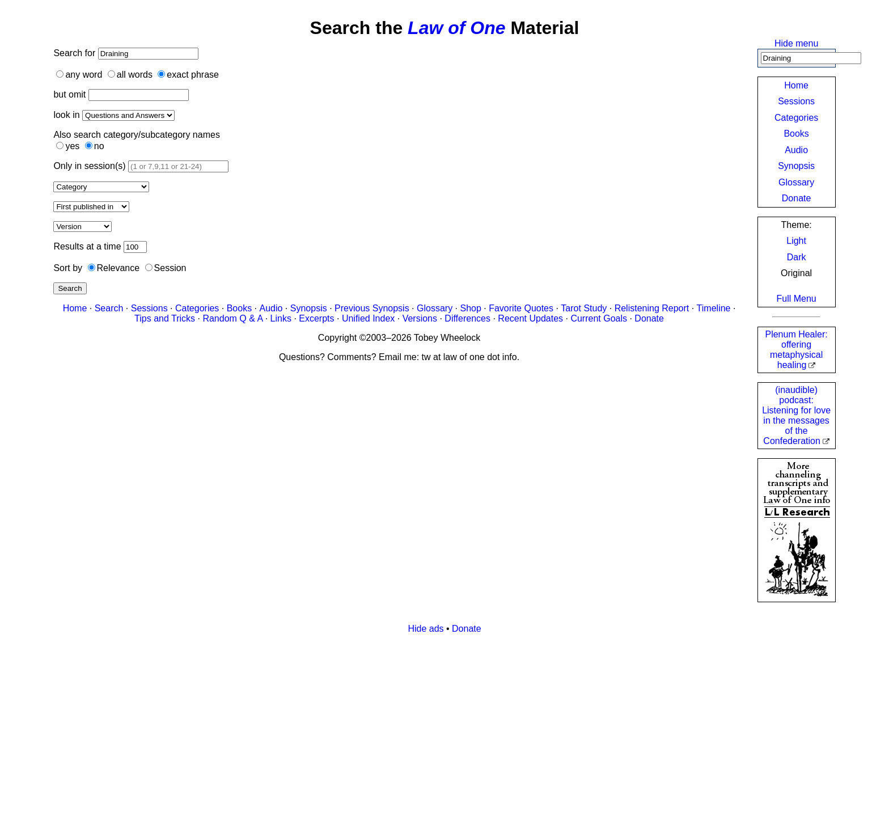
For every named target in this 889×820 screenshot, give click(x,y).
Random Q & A (232, 318)
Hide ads (425, 628)
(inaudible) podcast (796, 415)
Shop (470, 308)
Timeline (714, 308)
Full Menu (796, 298)
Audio (796, 150)
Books (796, 133)
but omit (69, 94)
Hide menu (796, 43)
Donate (796, 198)
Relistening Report (652, 308)
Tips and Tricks (164, 318)
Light (796, 241)
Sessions (796, 101)
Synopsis (796, 166)
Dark (796, 257)
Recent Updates (530, 318)
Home (796, 85)
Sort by (67, 268)
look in (66, 115)
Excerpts (316, 318)
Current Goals (598, 318)
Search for (75, 53)
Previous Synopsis (372, 308)
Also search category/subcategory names (136, 135)
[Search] (811, 58)
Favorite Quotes (521, 308)
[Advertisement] (393, 722)
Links (280, 318)
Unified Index (368, 318)
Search (70, 288)
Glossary (796, 182)
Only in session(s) (89, 166)
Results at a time (87, 246)
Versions (420, 318)
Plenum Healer (796, 349)
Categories (796, 117)
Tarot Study (584, 308)
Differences (467, 318)
